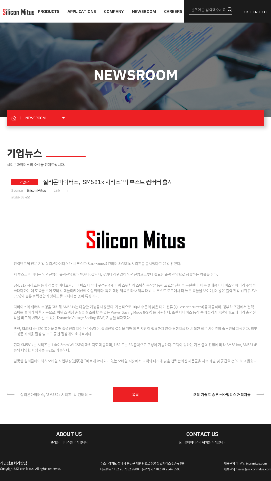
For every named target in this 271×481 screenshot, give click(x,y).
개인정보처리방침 (13, 463)
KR (245, 12)
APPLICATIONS (82, 11)
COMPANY (114, 11)
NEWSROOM (144, 11)
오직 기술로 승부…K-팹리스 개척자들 (222, 394)
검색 (230, 10)
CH (264, 12)
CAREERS (173, 11)
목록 (135, 394)
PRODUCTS (48, 11)
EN (255, 12)
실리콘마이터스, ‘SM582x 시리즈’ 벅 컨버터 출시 (56, 397)
